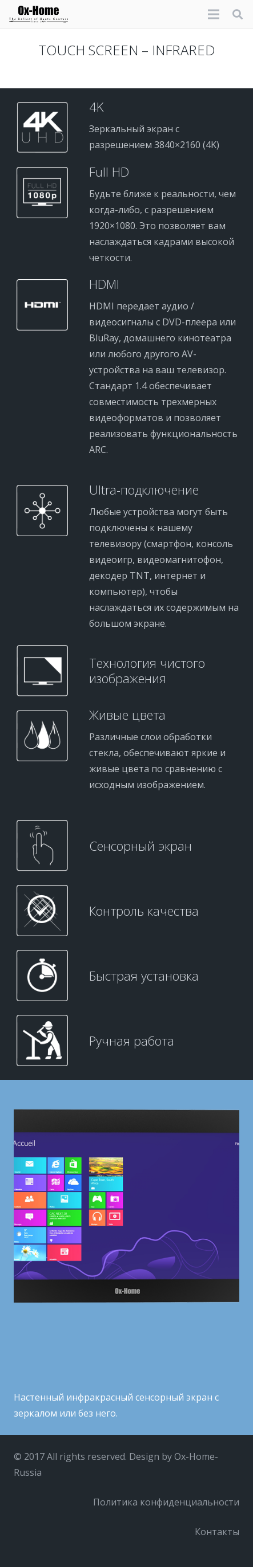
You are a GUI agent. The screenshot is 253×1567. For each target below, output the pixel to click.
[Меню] (213, 14)
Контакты (217, 1531)
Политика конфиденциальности (166, 1502)
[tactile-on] (126, 1206)
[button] (237, 14)
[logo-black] (38, 14)
